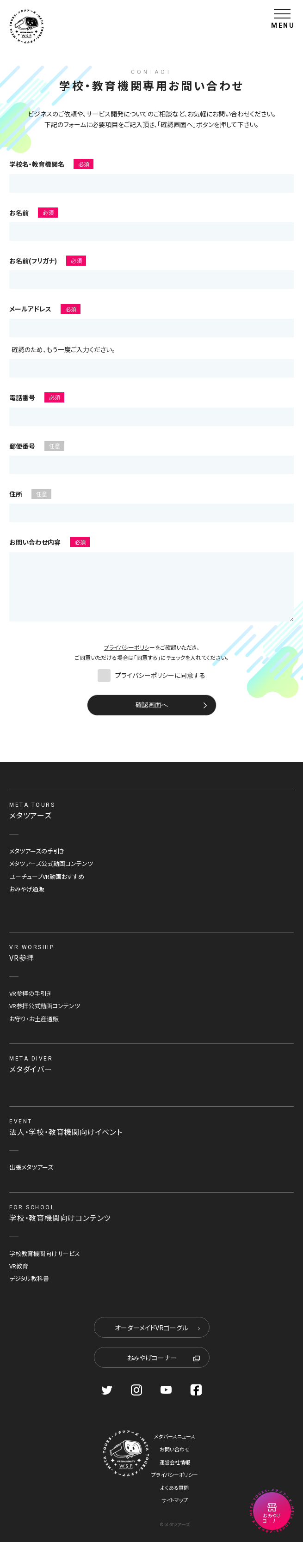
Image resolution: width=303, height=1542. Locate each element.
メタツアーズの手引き (36, 851)
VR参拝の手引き (30, 993)
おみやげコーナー (163, 1358)
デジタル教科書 (29, 1278)
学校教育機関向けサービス (44, 1253)
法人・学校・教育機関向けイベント (66, 1131)
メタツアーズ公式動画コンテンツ (51, 863)
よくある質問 (175, 1487)
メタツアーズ (30, 815)
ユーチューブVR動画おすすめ (46, 876)
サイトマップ (174, 1500)
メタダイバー (30, 1068)
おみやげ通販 (26, 888)
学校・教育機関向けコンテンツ (60, 1217)
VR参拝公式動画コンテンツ (44, 1005)
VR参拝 (21, 957)
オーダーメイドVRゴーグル (157, 1328)
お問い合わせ (175, 1449)
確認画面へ (152, 704)
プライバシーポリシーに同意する (151, 675)
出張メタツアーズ (31, 1167)
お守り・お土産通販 (34, 1018)
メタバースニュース (174, 1436)
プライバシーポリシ (126, 647)
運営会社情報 (175, 1462)
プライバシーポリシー (174, 1474)
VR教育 (18, 1266)
